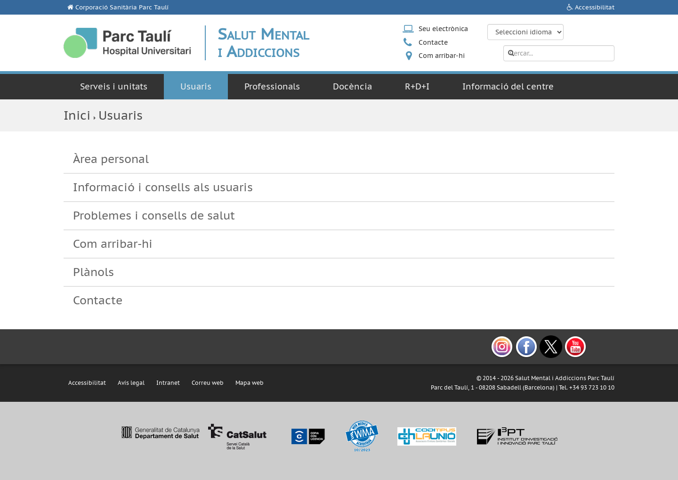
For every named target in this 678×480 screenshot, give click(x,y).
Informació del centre (508, 86)
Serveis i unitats (113, 86)
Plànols (93, 272)
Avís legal (131, 382)
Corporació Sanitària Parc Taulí (122, 7)
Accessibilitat (594, 7)
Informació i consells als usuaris (163, 187)
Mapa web (249, 382)
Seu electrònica (443, 28)
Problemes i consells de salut (154, 215)
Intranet (168, 382)
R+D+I (417, 86)
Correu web (208, 382)
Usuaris (195, 86)
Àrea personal (111, 159)
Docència (352, 86)
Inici (77, 115)
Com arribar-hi (442, 55)
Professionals (272, 86)
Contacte (433, 42)
